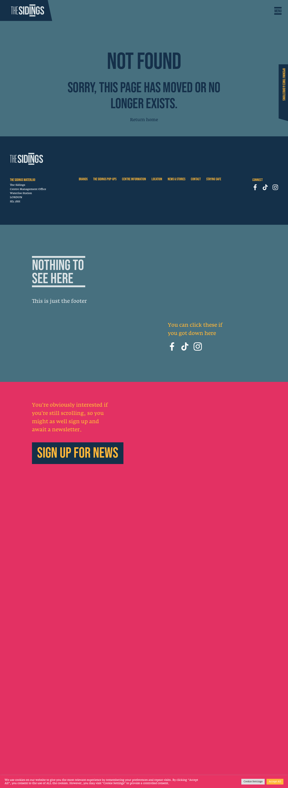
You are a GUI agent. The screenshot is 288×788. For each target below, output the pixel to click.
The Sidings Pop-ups (104, 179)
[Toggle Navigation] (278, 11)
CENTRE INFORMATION (134, 179)
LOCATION (157, 179)
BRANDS (83, 179)
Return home (144, 120)
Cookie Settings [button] (253, 781)
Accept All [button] (275, 781)
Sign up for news (77, 454)
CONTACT (196, 179)
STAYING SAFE (213, 179)
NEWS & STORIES (176, 179)
